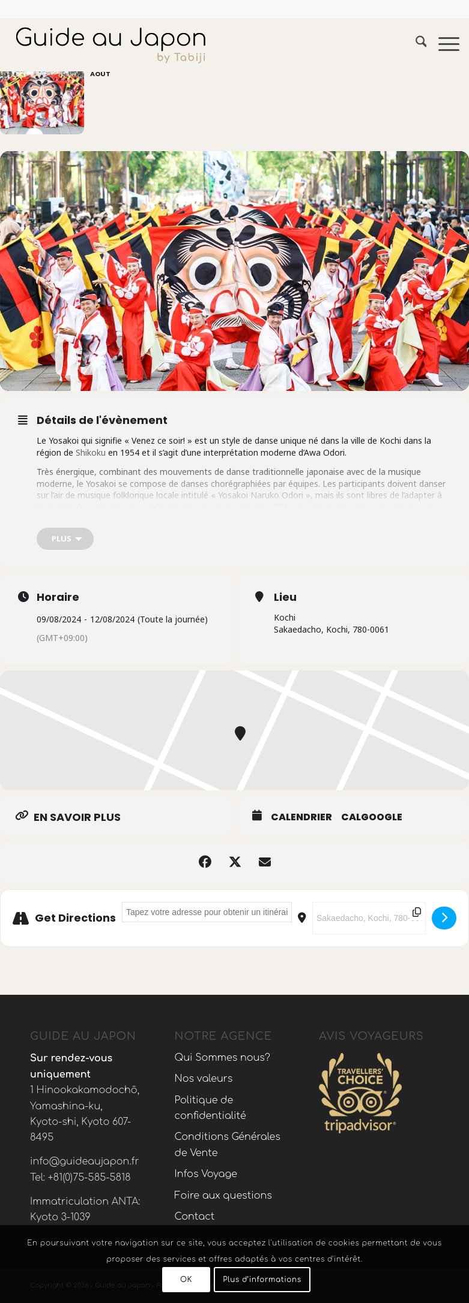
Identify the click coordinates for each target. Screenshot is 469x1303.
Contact (195, 1216)
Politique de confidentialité (210, 1108)
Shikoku (89, 452)
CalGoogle (371, 817)
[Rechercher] (415, 44)
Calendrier (301, 817)
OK (186, 1279)
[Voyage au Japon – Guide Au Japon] (110, 44)
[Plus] (65, 539)
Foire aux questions (223, 1195)
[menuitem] (415, 44)
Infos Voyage (206, 1174)
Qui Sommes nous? (222, 1057)
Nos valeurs (204, 1078)
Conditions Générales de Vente (227, 1145)
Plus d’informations (262, 1279)
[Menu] (442, 44)
